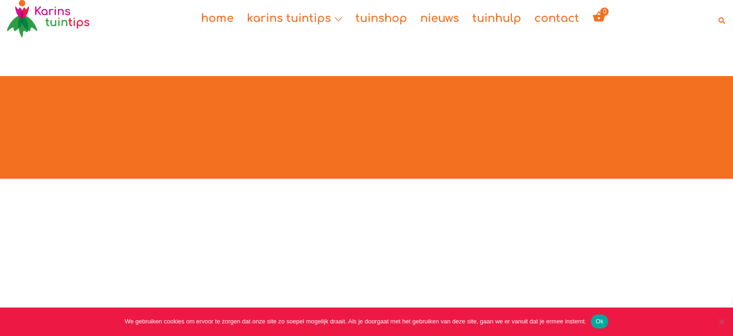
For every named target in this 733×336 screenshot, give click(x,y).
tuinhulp (496, 18)
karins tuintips (289, 18)
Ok (600, 321)
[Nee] (721, 321)
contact (556, 18)
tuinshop (381, 18)
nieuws (439, 18)
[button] (722, 18)
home (217, 18)
